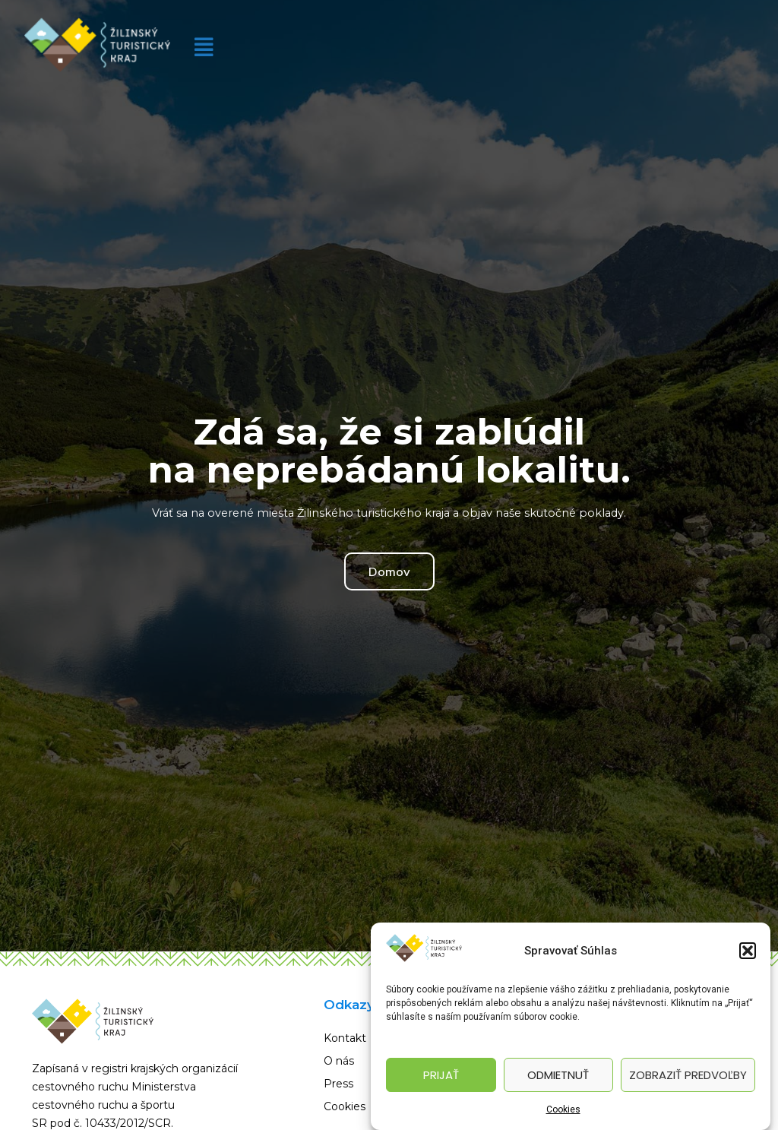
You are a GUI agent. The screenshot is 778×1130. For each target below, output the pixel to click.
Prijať (441, 1075)
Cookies (563, 1109)
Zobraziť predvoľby (688, 1075)
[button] (747, 950)
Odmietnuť (558, 1075)
